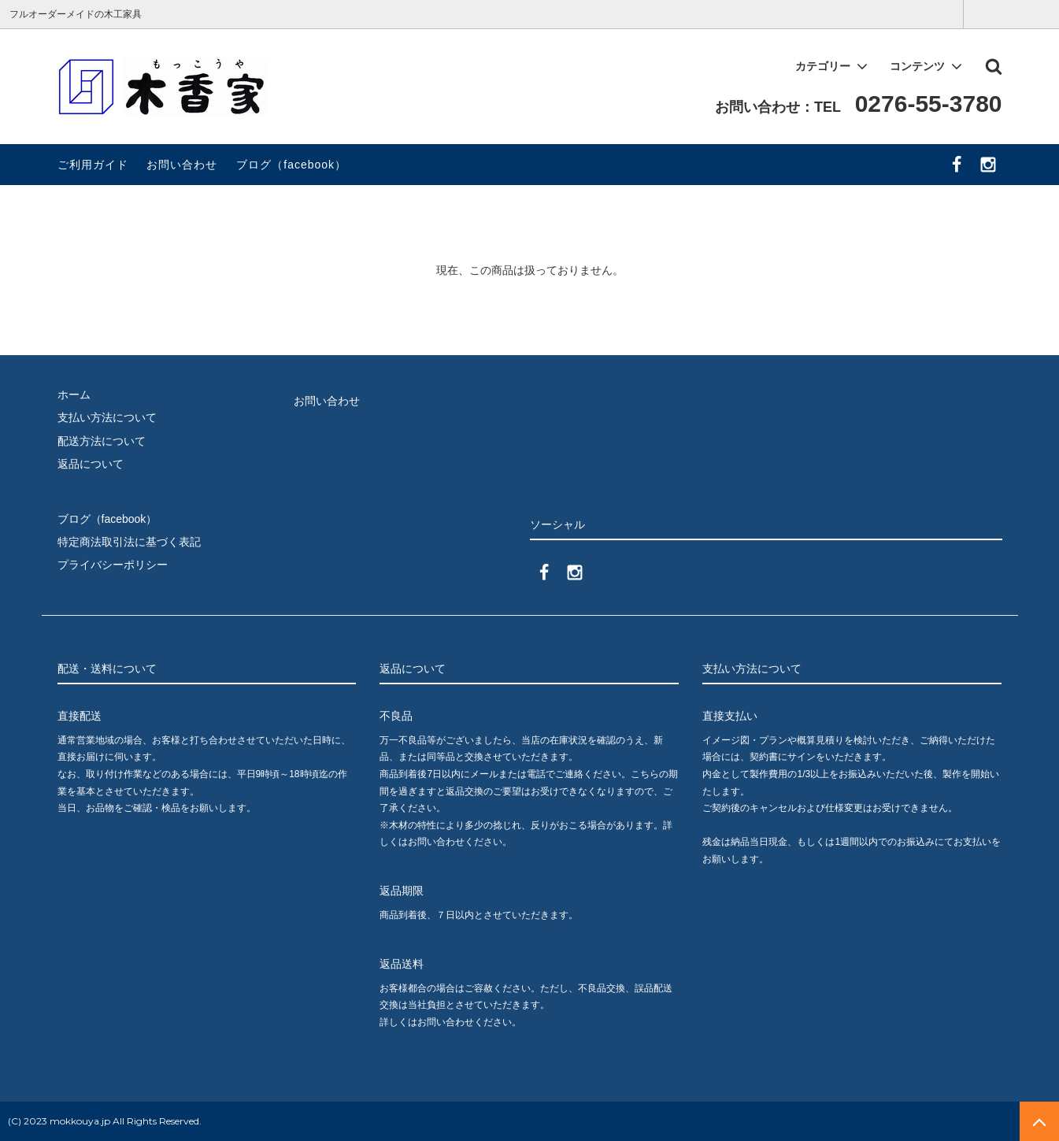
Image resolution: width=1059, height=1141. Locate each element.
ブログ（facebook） (291, 164)
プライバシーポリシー (112, 564)
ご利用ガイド (92, 164)
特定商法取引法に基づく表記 (129, 541)
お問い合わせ (181, 164)
